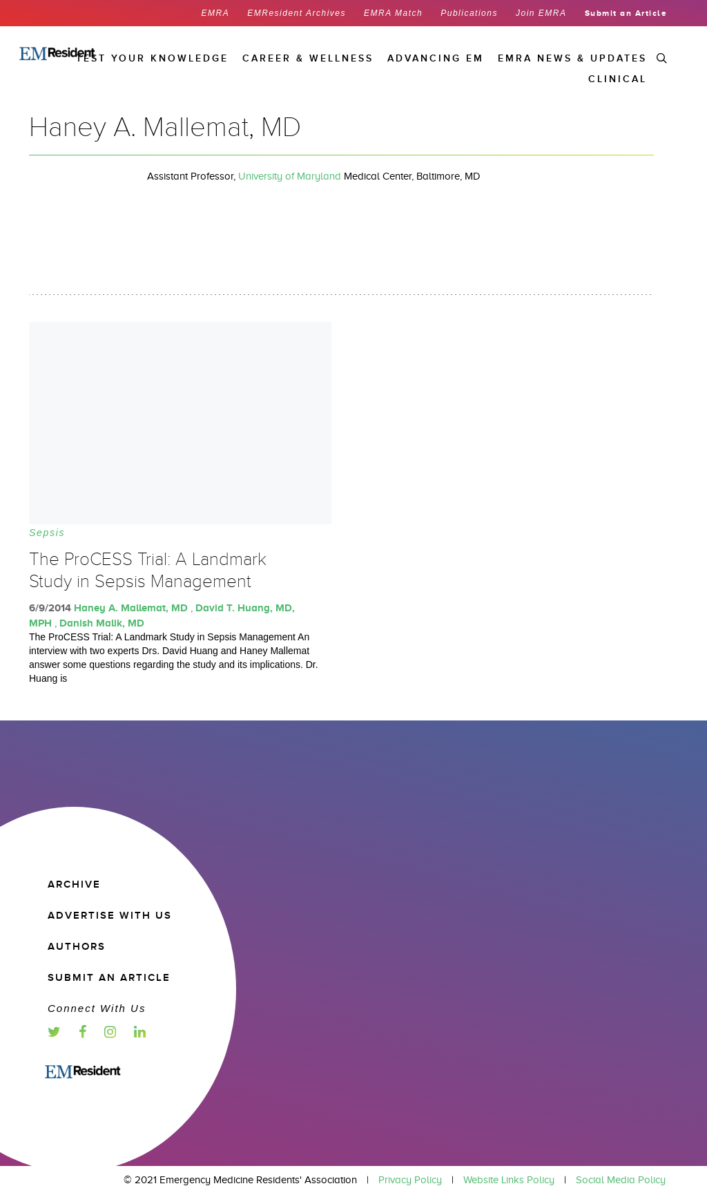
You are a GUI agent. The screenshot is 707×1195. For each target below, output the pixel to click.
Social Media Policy (621, 1179)
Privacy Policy (410, 1179)
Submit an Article (626, 13)
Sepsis (47, 532)
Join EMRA (541, 13)
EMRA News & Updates (572, 58)
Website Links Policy (508, 1179)
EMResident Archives (296, 13)
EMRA (216, 13)
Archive (74, 884)
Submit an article (109, 977)
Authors (77, 946)
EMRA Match (393, 13)
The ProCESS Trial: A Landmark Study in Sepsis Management (148, 570)
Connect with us (97, 1008)
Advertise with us (110, 915)
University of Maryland (289, 176)
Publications (469, 13)
